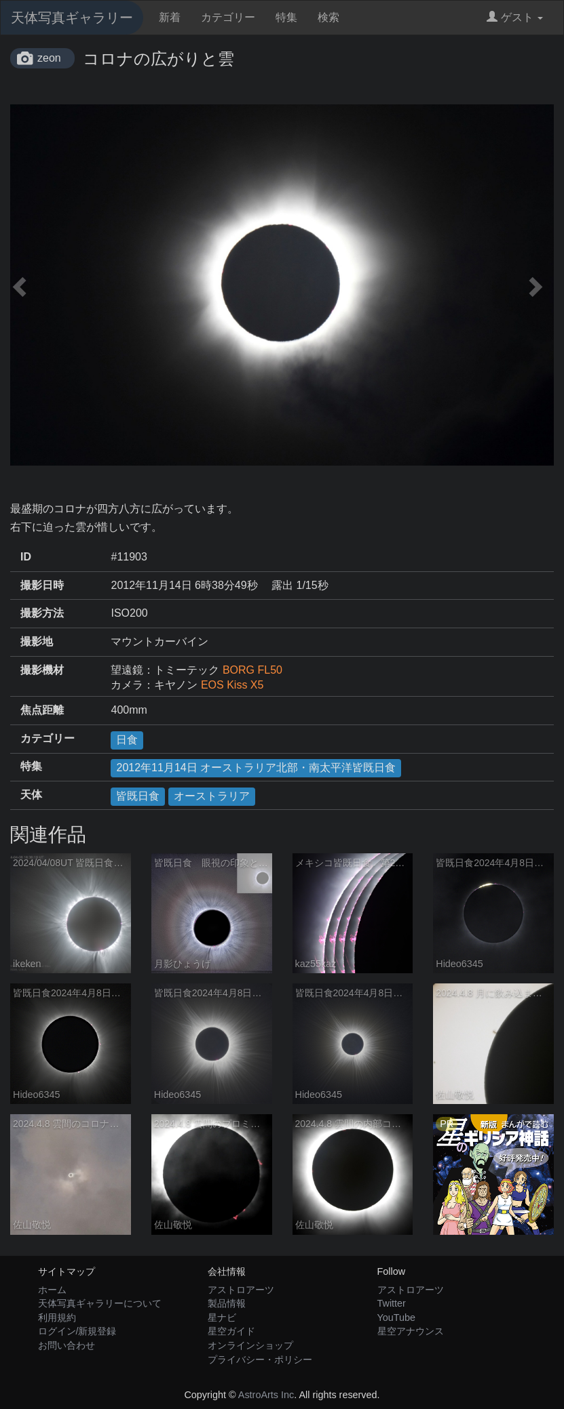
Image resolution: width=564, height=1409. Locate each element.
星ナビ (222, 1317)
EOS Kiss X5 (232, 685)
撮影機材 (42, 670)
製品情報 (227, 1303)
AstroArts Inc (266, 1394)
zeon (49, 58)
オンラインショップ (250, 1345)
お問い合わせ (66, 1345)
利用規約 (57, 1317)
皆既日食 (137, 796)
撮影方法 (42, 613)
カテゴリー (228, 17)
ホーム (52, 1289)
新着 (170, 17)
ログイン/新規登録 (77, 1331)
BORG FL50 (252, 670)
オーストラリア (212, 796)
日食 (127, 740)
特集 (286, 17)
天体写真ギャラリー (72, 17)
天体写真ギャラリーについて (100, 1303)
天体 (31, 794)
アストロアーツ (241, 1289)
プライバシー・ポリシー (260, 1359)
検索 (328, 17)
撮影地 (36, 641)
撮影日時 (42, 585)
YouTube (396, 1317)
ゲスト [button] (515, 17)
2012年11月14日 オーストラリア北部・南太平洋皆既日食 (256, 767)
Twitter (391, 1303)
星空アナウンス (410, 1331)
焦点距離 (42, 710)
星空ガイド (231, 1331)
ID (25, 557)
